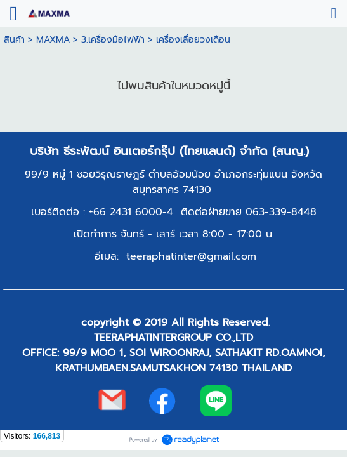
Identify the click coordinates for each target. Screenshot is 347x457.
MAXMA (53, 39)
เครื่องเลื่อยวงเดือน (193, 39)
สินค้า (14, 39)
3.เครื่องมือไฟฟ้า (113, 39)
